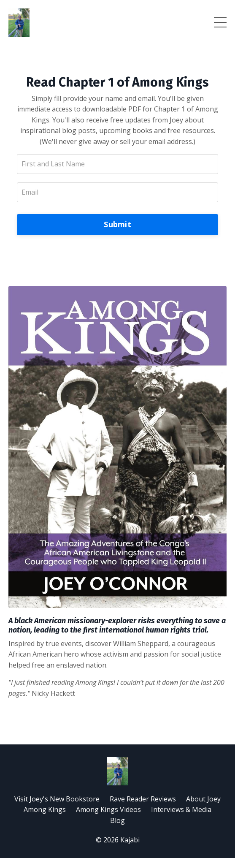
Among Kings (45, 809)
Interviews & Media (181, 809)
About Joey (203, 799)
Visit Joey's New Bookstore (57, 799)
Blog (117, 820)
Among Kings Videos (108, 809)
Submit (117, 224)
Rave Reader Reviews (143, 799)
